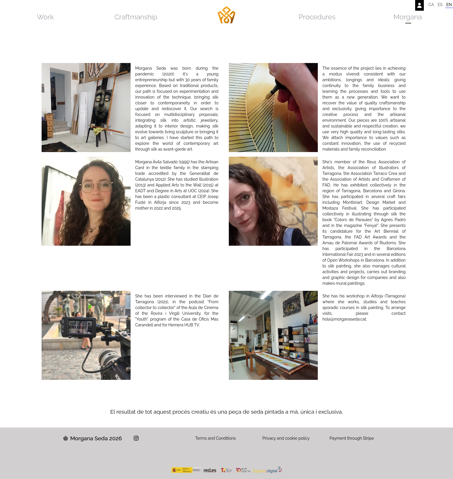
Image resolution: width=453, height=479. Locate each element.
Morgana (407, 17)
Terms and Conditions (215, 438)
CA (431, 4)
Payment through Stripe (352, 438)
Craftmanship (135, 17)
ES (440, 4)
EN (449, 4)
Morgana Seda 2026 (92, 438)
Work (45, 17)
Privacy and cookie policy (286, 438)
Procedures (317, 17)
